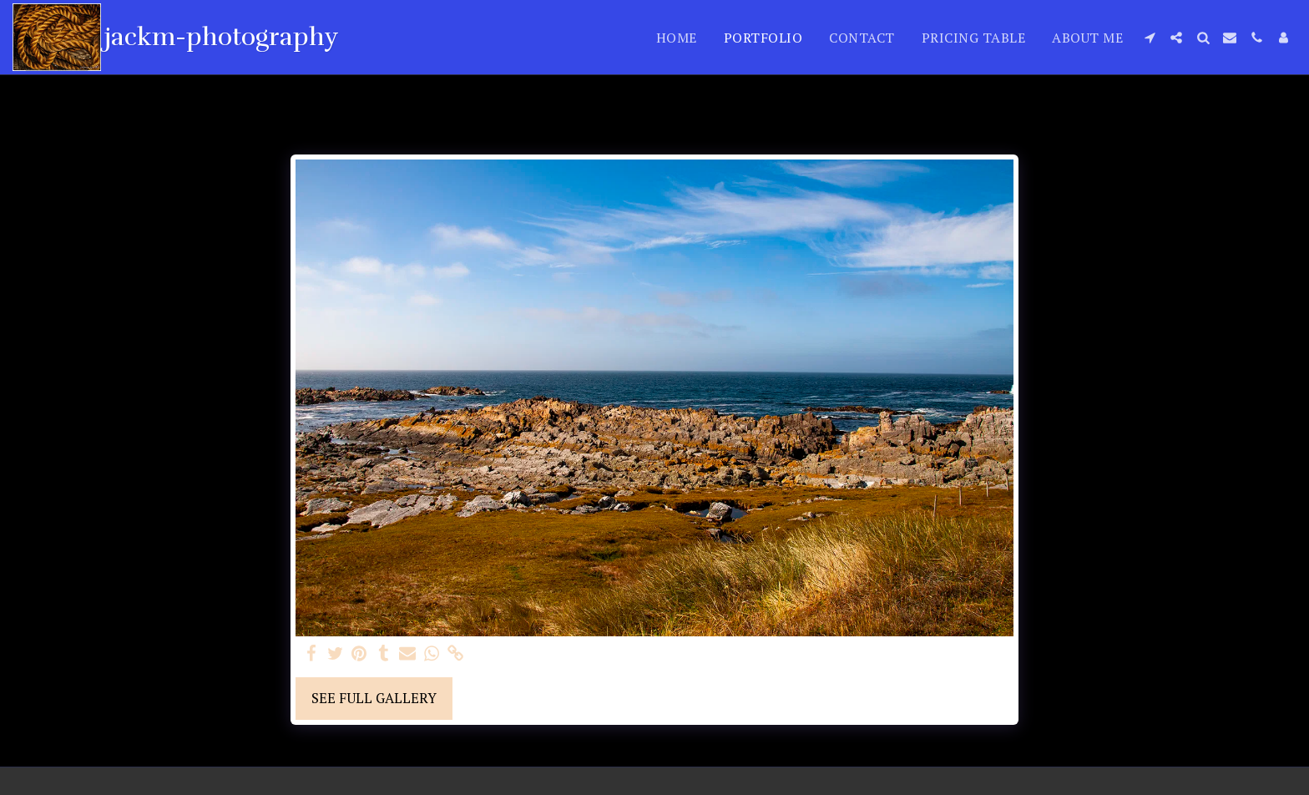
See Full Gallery (374, 698)
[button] (1149, 37)
